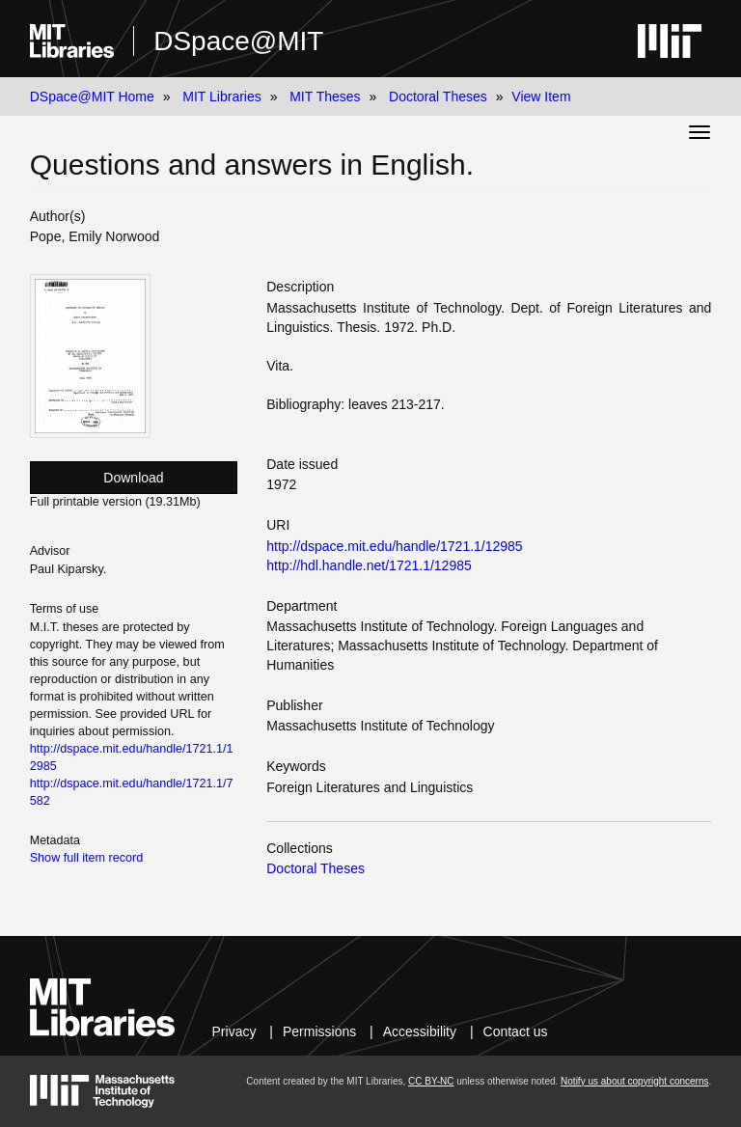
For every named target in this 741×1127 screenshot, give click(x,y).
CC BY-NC (430, 1081)
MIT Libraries (221, 96)
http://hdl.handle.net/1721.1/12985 (369, 565)
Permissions (319, 1031)
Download (133, 477)
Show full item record (87, 858)
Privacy (234, 1031)
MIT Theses (324, 96)
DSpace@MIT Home (92, 96)
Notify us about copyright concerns (634, 1081)
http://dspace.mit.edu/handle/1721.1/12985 (394, 546)
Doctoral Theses (438, 96)
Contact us (515, 1031)
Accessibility (419, 1031)
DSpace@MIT (238, 41)
